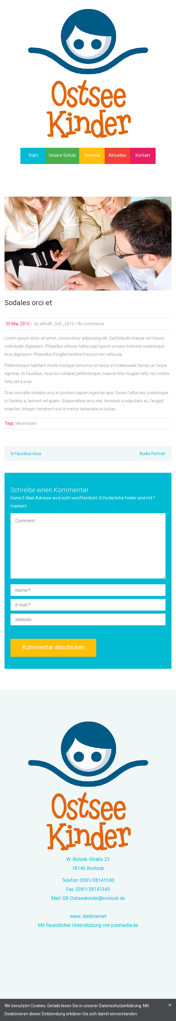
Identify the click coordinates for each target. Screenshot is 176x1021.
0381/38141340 (97, 880)
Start (33, 155)
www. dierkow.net (88, 916)
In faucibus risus (26, 453)
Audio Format (152, 453)
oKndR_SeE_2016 (57, 323)
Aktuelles (117, 155)
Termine (92, 155)
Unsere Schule (62, 155)
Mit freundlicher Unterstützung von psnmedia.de (88, 925)
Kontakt (143, 155)
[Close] (170, 1005)
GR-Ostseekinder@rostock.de (93, 898)
